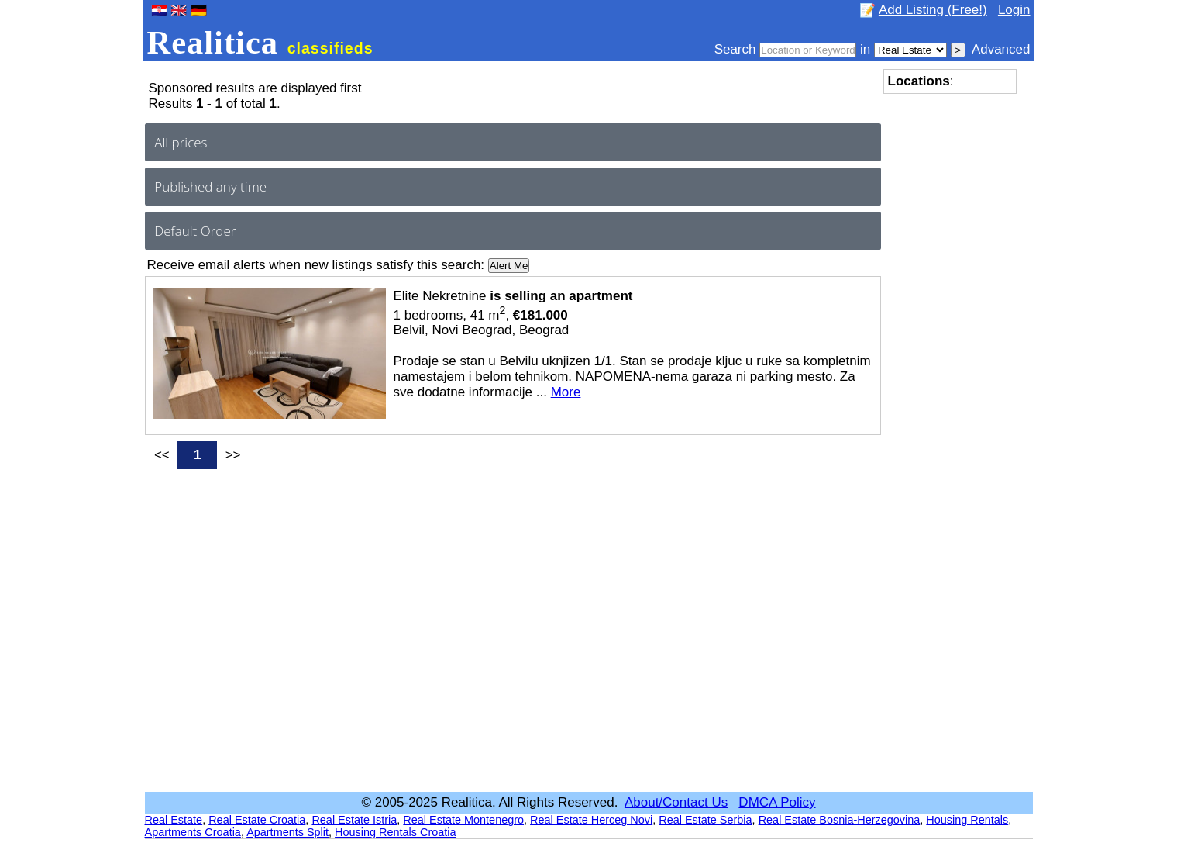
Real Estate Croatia (256, 820)
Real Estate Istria (354, 820)
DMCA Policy (776, 802)
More (566, 392)
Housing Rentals (967, 820)
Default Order (195, 231)
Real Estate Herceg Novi (591, 820)
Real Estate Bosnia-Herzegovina (840, 820)
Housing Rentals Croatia (395, 832)
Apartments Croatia (193, 832)
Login (1014, 9)
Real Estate (174, 820)
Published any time (210, 186)
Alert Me (509, 265)
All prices (180, 142)
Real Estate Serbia (705, 820)
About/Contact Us (676, 802)
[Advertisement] (945, 334)
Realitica (260, 42)
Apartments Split (287, 832)
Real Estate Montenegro (463, 820)
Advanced (1001, 49)
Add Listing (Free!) (933, 9)
